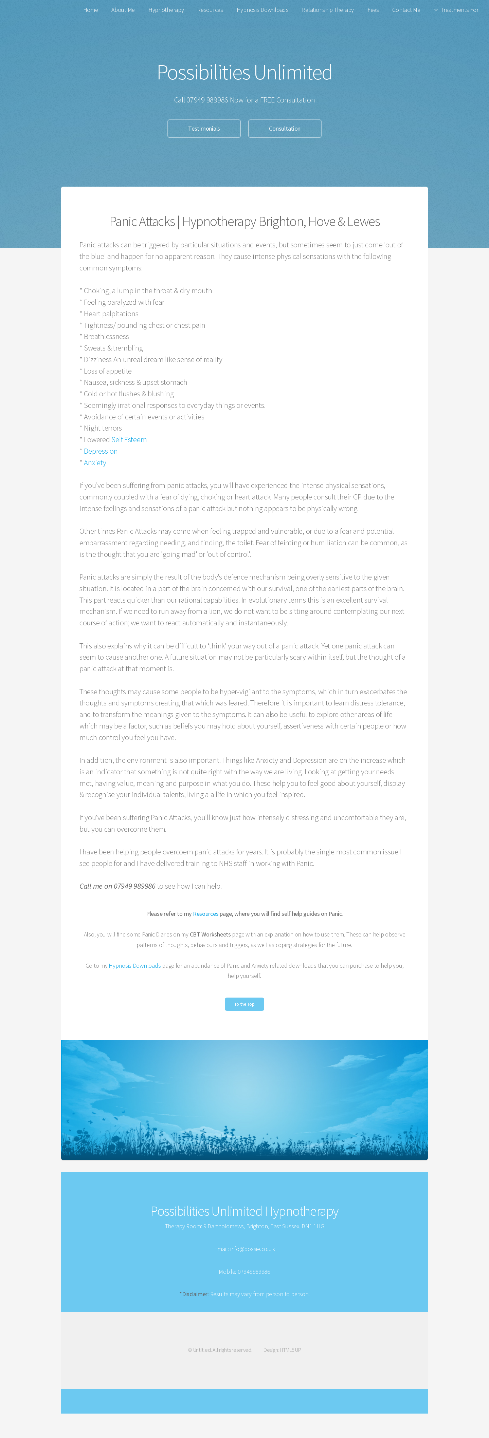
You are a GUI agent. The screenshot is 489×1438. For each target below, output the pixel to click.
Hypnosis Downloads (263, 10)
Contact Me (406, 10)
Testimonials (204, 128)
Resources (210, 10)
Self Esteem (129, 439)
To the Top (244, 1004)
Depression (100, 451)
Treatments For (459, 10)
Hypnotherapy (166, 10)
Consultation (285, 128)
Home (90, 10)
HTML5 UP (290, 1349)
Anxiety (95, 462)
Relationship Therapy (328, 10)
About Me (123, 10)
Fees (373, 10)
